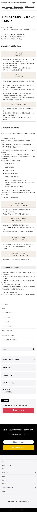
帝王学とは (5, 472)
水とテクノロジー (9, 326)
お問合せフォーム (19, 410)
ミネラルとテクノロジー (10, 340)
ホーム (3, 461)
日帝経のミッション (7, 465)
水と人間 (6, 322)
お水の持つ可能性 (8, 313)
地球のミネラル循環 (7, 331)
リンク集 (4, 483)
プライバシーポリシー (7, 487)
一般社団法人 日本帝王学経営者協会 (13, 2)
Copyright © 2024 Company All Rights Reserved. (18, 510)
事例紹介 (4, 476)
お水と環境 (7, 317)
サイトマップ (5, 495)
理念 (3, 469)
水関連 (3, 308)
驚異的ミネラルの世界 (9, 335)
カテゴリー (4, 304)
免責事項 (4, 480)
